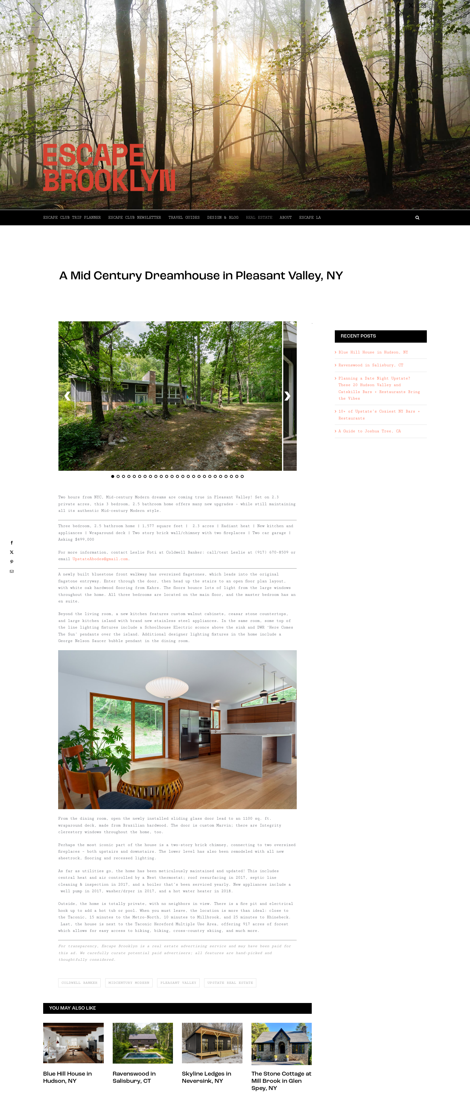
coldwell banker (79, 983)
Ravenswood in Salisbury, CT (370, 396)
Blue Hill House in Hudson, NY (373, 382)
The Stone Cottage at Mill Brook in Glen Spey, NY (281, 1081)
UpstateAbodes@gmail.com (100, 559)
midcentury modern (129, 983)
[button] (373, 217)
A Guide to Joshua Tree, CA (369, 462)
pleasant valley (178, 983)
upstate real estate (230, 983)
